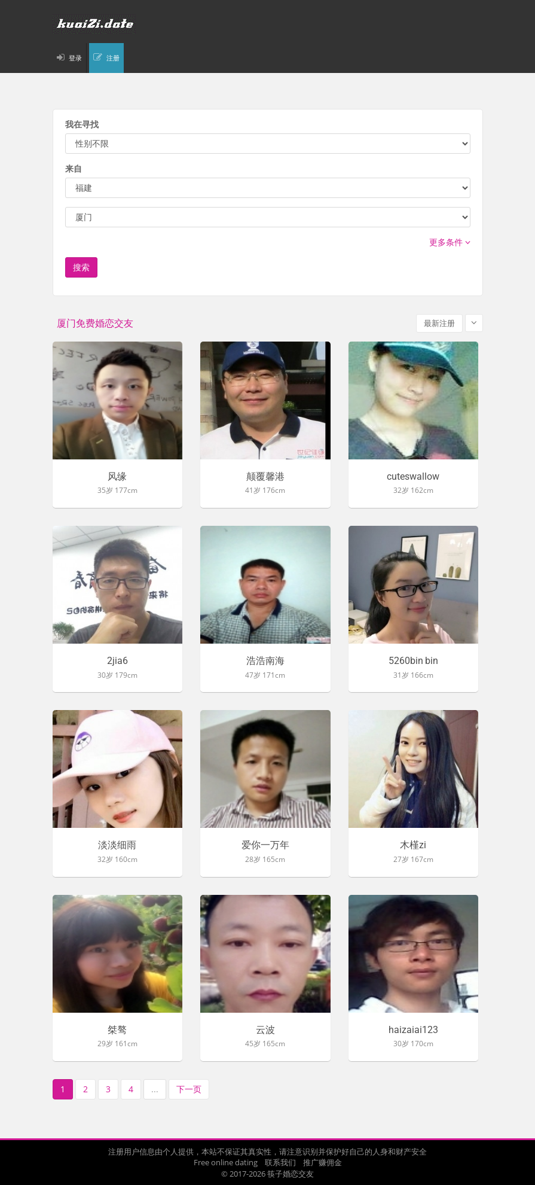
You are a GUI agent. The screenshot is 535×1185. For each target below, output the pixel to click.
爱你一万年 (265, 845)
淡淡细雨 (117, 845)
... (154, 1089)
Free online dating (226, 1162)
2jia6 (117, 661)
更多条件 (449, 242)
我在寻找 (82, 124)
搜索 (81, 267)
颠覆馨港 (265, 476)
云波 (265, 1030)
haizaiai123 (413, 1030)
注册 (113, 57)
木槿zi (413, 845)
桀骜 (117, 1030)
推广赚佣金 (322, 1162)
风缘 (117, 476)
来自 (73, 168)
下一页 (188, 1089)
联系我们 (280, 1162)
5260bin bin (413, 661)
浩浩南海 (265, 661)
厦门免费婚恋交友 (95, 323)
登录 (75, 57)
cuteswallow (413, 476)
